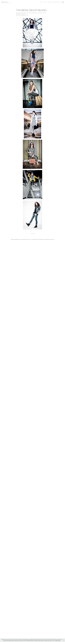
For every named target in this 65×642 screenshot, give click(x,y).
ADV (43, 2)
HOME (41, 2)
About (56, 2)
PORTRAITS (49, 2)
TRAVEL (53, 2)
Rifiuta (59, 640)
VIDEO (46, 2)
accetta (56, 640)
